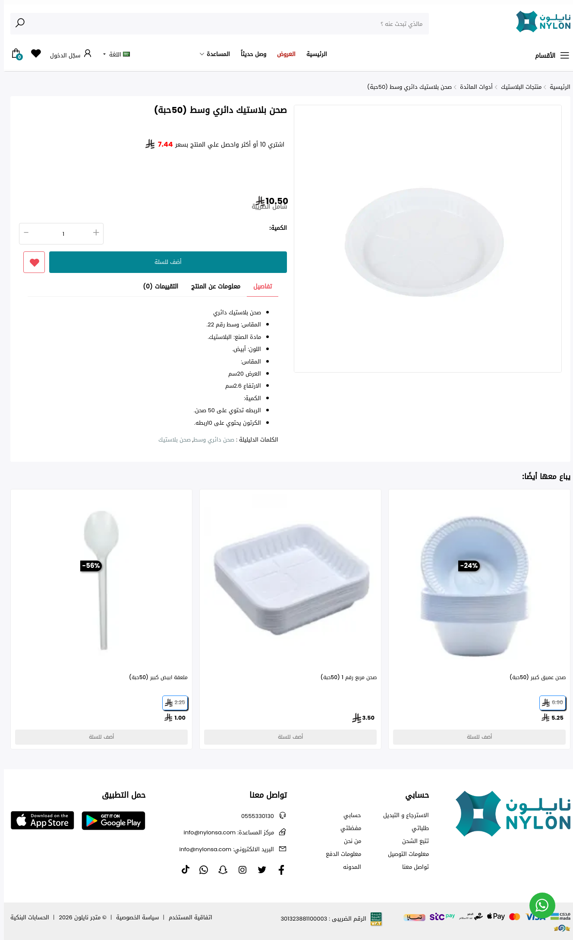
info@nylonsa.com (225, 832)
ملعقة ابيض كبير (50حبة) (154, 677)
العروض (282, 54)
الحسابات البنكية (25, 917)
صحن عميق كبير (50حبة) (534, 677)
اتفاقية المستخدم (186, 917)
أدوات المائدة (472, 87)
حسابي (348, 815)
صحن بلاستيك (170, 439)
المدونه (348, 867)
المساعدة (214, 54)
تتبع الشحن (411, 841)
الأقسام (549, 56)
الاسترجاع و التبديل (402, 815)
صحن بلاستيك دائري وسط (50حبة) (405, 87)
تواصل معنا (411, 867)
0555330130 (253, 816)
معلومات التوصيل (404, 854)
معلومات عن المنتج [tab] (211, 287)
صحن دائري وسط (209, 439)
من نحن (348, 841)
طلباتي (416, 828)
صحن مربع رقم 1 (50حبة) (345, 677)
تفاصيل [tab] (258, 287)
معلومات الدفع (339, 854)
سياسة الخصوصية (133, 917)
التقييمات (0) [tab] (156, 287)
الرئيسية (312, 54)
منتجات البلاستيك (517, 87)
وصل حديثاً (249, 54)
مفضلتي (347, 828)
